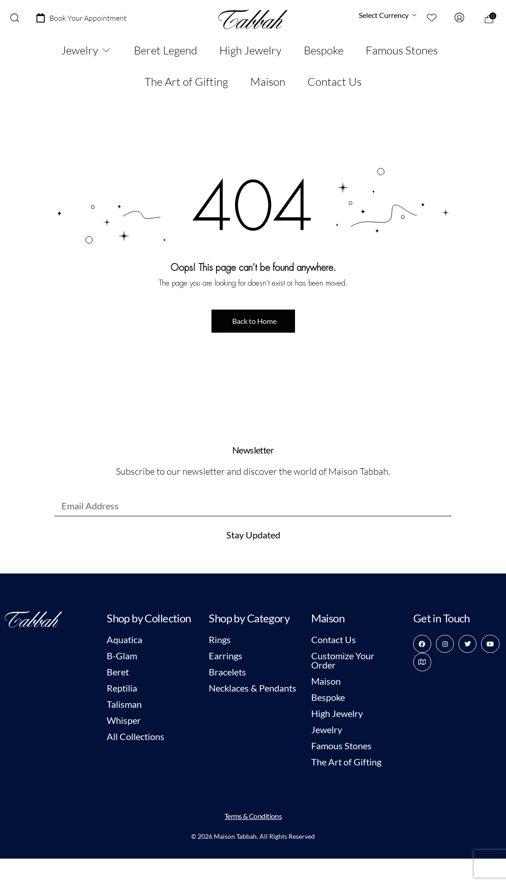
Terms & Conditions (253, 816)
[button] (253, 321)
